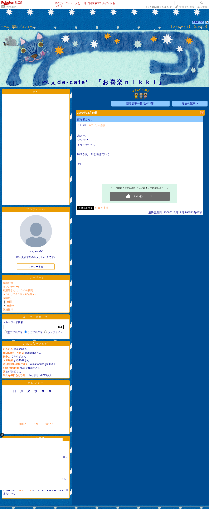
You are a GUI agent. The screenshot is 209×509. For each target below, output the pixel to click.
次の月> (49, 424)
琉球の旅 (8, 282)
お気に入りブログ (35, 343)
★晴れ (6, 297)
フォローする (35, 266)
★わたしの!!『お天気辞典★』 (20, 294)
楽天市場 (202, 7)
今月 (35, 424)
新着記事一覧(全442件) (140, 103)
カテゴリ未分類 (97, 125)
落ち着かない (85, 119)
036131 (198, 22)
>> (159, 7)
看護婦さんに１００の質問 (18, 290)
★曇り (10, 305)
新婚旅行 (8, 309)
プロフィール (27, 26)
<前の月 (22, 424)
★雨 (9, 301)
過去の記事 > (190, 103)
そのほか (11, 6)
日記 (14, 26)
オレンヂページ (11, 286)
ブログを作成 (186, 7)
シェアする (101, 207)
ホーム (5, 26)
